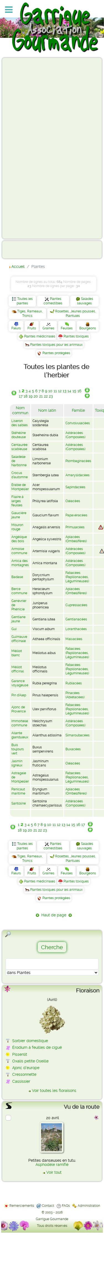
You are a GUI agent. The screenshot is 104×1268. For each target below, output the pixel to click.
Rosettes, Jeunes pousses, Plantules (75, 313)
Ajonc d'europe (25, 1067)
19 (30, 396)
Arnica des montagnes (20, 563)
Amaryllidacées (77, 475)
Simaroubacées (77, 735)
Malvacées (73, 639)
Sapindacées (75, 487)
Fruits (31, 328)
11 (55, 391)
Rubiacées (73, 683)
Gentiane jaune (18, 619)
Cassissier (21, 1081)
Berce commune (19, 591)
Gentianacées (76, 619)
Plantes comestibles (53, 301)
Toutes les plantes (25, 301)
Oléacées (72, 501)
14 (69, 391)
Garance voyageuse (19, 683)
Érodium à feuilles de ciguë (37, 1047)
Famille (78, 410)
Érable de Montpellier (20, 487)
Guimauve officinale (19, 639)
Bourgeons (87, 328)
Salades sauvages (85, 301)
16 (79, 391)
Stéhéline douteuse (18, 435)
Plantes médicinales (39, 336)
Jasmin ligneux (16, 763)
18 (25, 396)
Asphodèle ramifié (52, 1164)
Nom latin (47, 410)
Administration (89, 1206)
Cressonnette (24, 1074)
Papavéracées (76, 515)
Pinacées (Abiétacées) (75, 695)
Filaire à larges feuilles (17, 501)
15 (74, 391)
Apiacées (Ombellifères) (76, 539)
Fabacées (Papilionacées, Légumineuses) (77, 577)
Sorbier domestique (30, 1040)
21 (41, 396)
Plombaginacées (78, 461)
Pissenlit (19, 1054)
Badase (17, 577)
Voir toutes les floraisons (54, 1090)
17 (20, 396)
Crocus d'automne (19, 475)
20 (36, 396)
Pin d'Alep (18, 695)
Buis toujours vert (17, 749)
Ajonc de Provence (18, 709)
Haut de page (53, 915)
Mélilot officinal (17, 669)
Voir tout (54, 1172)
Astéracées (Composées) (75, 435)
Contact (48, 1206)
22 (46, 396)
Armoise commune (19, 551)
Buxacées (73, 749)
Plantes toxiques (76, 336)
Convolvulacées (77, 423)
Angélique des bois (19, 539)
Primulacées (75, 527)
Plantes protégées (56, 353)
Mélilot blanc (16, 653)
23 (51, 396)
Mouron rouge (17, 527)
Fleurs (16, 328)
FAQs (66, 1206)
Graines (48, 328)
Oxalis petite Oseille (30, 1061)
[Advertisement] (26, 148)
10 (50, 391)
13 (64, 391)
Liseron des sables (19, 423)
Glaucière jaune (18, 515)
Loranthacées (76, 629)
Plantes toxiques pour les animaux (56, 345)
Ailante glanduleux (19, 735)
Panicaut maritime (18, 791)
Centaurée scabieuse (19, 447)
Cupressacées (76, 605)
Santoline (18, 803)
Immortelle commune (19, 723)
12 (60, 391)
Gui (14, 629)
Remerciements (21, 1206)
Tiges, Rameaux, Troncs (30, 313)
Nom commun (20, 410)
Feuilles (67, 328)
